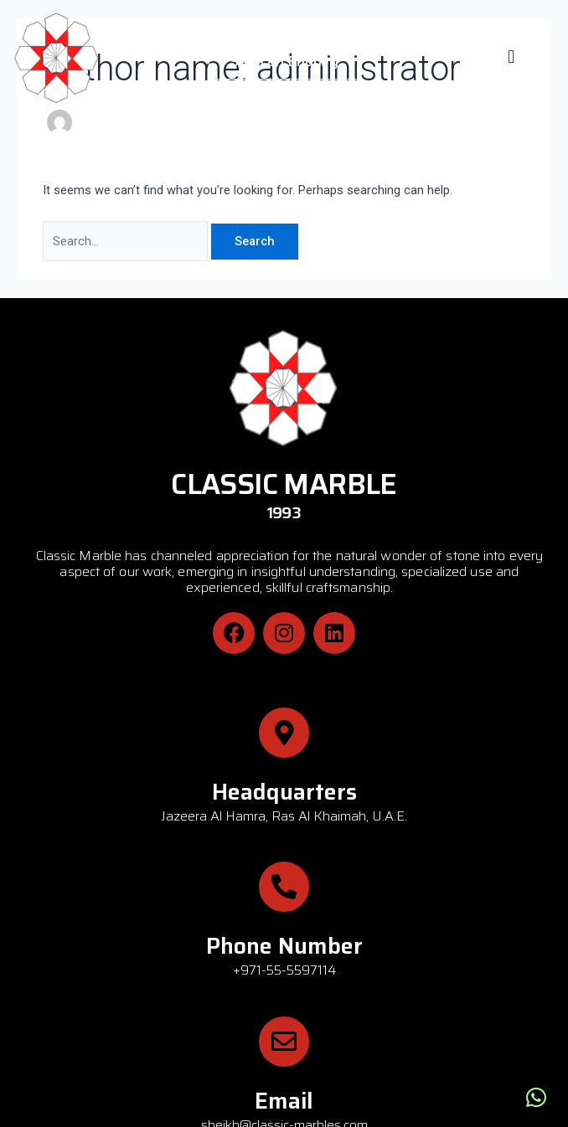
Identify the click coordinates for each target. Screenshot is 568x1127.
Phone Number (284, 946)
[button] (511, 56)
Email (284, 1101)
